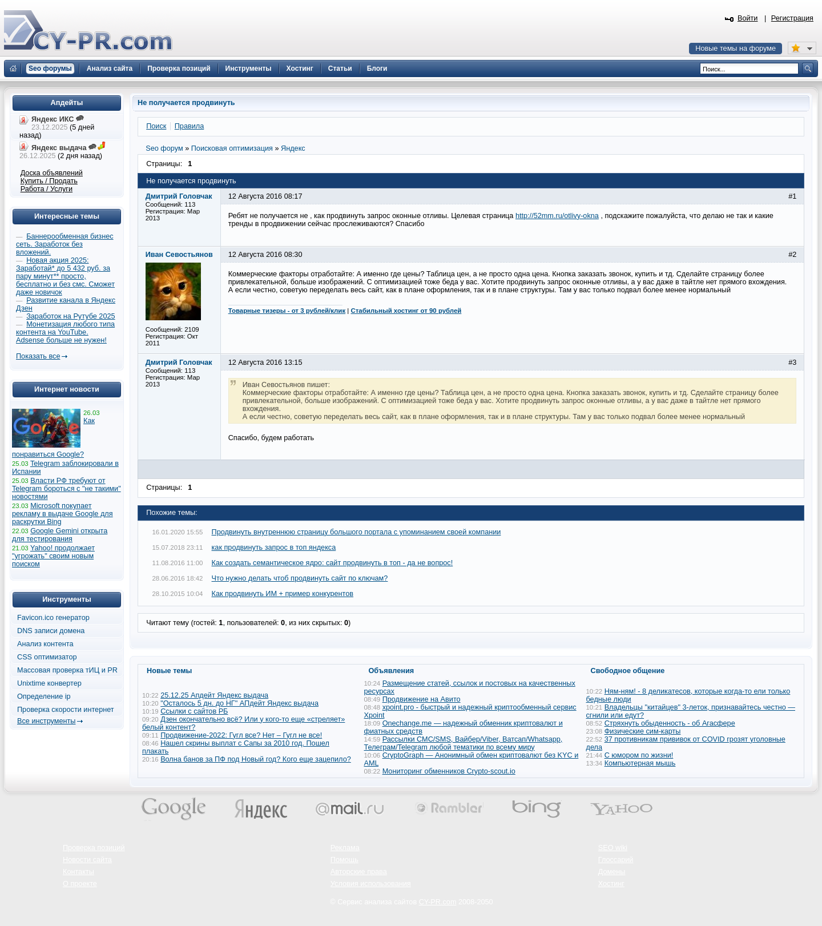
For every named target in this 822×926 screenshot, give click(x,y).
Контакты (78, 872)
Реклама (345, 848)
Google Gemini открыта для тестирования (59, 535)
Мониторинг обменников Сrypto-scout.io (448, 771)
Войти (748, 18)
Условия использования (371, 884)
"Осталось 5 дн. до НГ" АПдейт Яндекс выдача (239, 703)
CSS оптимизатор (47, 657)
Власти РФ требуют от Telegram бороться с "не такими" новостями (66, 489)
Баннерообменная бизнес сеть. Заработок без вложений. (65, 244)
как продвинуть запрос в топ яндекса (274, 547)
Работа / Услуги (46, 189)
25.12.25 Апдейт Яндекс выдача (214, 695)
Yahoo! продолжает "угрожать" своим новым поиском (53, 556)
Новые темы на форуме (735, 49)
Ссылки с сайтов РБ (194, 711)
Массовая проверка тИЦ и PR (67, 670)
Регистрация (792, 18)
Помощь (344, 860)
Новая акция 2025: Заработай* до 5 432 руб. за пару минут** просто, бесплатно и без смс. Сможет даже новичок (65, 276)
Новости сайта (87, 860)
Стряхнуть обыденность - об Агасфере (670, 723)
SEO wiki (612, 848)
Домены (612, 872)
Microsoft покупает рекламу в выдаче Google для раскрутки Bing (62, 514)
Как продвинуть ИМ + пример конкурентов (283, 594)
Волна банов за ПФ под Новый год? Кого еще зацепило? (255, 759)
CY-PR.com (438, 902)
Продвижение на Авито (421, 699)
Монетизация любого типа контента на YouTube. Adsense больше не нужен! (65, 332)
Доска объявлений (52, 173)
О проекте (80, 884)
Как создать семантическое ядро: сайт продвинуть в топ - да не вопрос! (332, 563)
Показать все (38, 356)
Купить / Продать (49, 181)
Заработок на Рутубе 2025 (70, 316)
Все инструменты (46, 721)
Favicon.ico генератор (53, 618)
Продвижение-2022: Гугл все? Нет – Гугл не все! (241, 735)
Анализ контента (45, 644)
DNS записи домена (50, 631)
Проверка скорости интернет (65, 710)
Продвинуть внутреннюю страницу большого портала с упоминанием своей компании (356, 532)
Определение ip (44, 696)
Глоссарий (616, 860)
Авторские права (359, 872)
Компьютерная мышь (640, 763)
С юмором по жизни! (639, 755)
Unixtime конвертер (49, 683)
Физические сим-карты (643, 731)
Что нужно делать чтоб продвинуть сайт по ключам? (300, 578)
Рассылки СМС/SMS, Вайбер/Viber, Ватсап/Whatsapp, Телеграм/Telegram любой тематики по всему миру (463, 743)
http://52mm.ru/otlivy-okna (557, 216)
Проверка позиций (93, 848)
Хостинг (611, 884)
